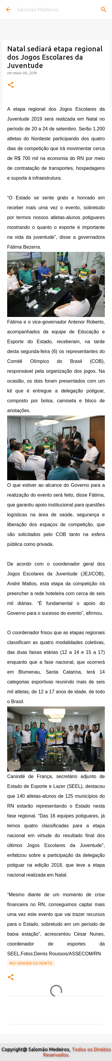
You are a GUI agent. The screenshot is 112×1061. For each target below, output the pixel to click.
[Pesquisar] (103, 9)
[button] (10, 85)
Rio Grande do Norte (31, 963)
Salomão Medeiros (38, 9)
